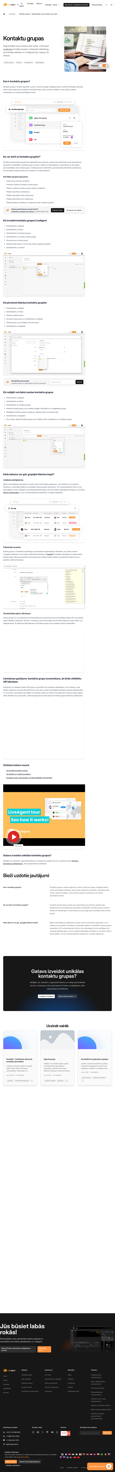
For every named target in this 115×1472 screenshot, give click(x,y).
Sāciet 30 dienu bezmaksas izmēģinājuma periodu (15, 1349)
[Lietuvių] (84, 1454)
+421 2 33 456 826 (13, 1432)
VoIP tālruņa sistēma (97, 1388)
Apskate (6, 1392)
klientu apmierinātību (11, 493)
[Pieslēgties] (106, 5)
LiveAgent (7, 49)
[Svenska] (67, 1457)
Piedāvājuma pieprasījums (30, 1391)
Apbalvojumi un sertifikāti (53, 1379)
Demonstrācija (97, 5)
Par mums (48, 1375)
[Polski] (98, 1454)
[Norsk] (94, 1454)
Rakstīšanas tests (73, 1391)
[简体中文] (78, 1457)
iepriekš (50, 554)
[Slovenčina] (60, 1457)
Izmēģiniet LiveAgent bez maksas (22, 211)
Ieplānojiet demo (42, 1349)
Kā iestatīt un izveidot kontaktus (18, 774)
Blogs (69, 1375)
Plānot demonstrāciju (67, 996)
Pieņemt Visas (11, 1462)
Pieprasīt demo (57, 210)
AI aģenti (21, 5)
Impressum (48, 1391)
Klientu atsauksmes (51, 1383)
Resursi (40, 3)
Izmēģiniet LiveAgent (46, 996)
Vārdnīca (71, 1379)
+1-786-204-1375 (12, 1440)
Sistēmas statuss (27, 1383)
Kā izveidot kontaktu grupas (17, 771)
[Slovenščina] (64, 1457)
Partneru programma (51, 1387)
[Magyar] (73, 1454)
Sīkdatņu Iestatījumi (13, 1465)
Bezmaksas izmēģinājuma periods (76, 5)
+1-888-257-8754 (12, 1436)
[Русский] (109, 1454)
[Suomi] (62, 1454)
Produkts (31, 3)
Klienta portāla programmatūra (101, 1409)
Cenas (5, 1380)
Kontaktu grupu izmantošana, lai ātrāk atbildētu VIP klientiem (29, 778)
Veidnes (70, 1387)
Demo (5, 1376)
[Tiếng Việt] (75, 1457)
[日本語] (80, 1454)
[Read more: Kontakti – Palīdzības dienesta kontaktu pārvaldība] (20, 1057)
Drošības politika (72, 1467)
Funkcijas (12, 14)
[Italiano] (76, 1454)
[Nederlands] (91, 1454)
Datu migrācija (26, 1379)
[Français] (66, 1454)
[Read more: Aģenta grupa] (57, 1057)
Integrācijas (7, 1388)
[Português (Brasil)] (102, 1454)
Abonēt (79, 382)
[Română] (105, 1454)
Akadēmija (71, 1383)
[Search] (60, 5)
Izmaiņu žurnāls (27, 1387)
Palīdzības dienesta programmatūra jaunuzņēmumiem (97, 1416)
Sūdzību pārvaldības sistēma (100, 1405)
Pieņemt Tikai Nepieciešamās (29, 1462)
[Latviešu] (87, 1454)
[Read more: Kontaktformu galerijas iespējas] (95, 1057)
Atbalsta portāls (27, 1375)
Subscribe (107, 1433)
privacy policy (24, 1457)
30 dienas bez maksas (74, 210)
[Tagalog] (71, 1457)
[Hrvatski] (69, 1454)
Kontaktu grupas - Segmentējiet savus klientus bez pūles (38, 14)
